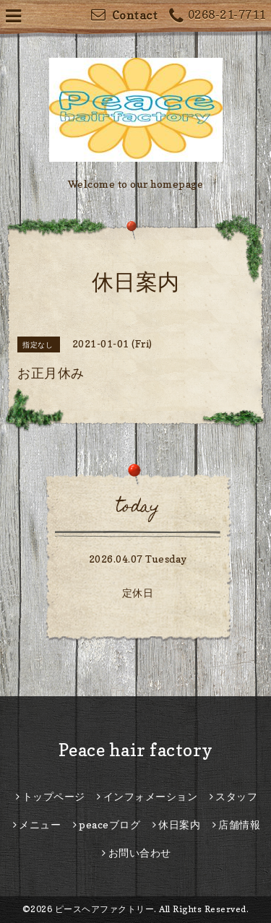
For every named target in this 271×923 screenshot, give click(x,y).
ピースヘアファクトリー (105, 909)
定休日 (138, 592)
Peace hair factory (136, 750)
